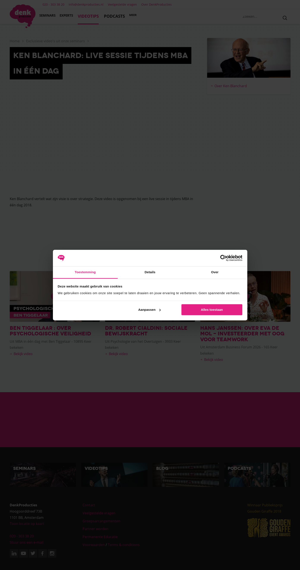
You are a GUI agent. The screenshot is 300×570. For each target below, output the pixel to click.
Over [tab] (215, 272)
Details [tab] (150, 272)
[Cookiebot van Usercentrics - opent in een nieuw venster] (223, 258)
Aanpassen (149, 309)
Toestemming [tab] (85, 272)
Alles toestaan (212, 309)
